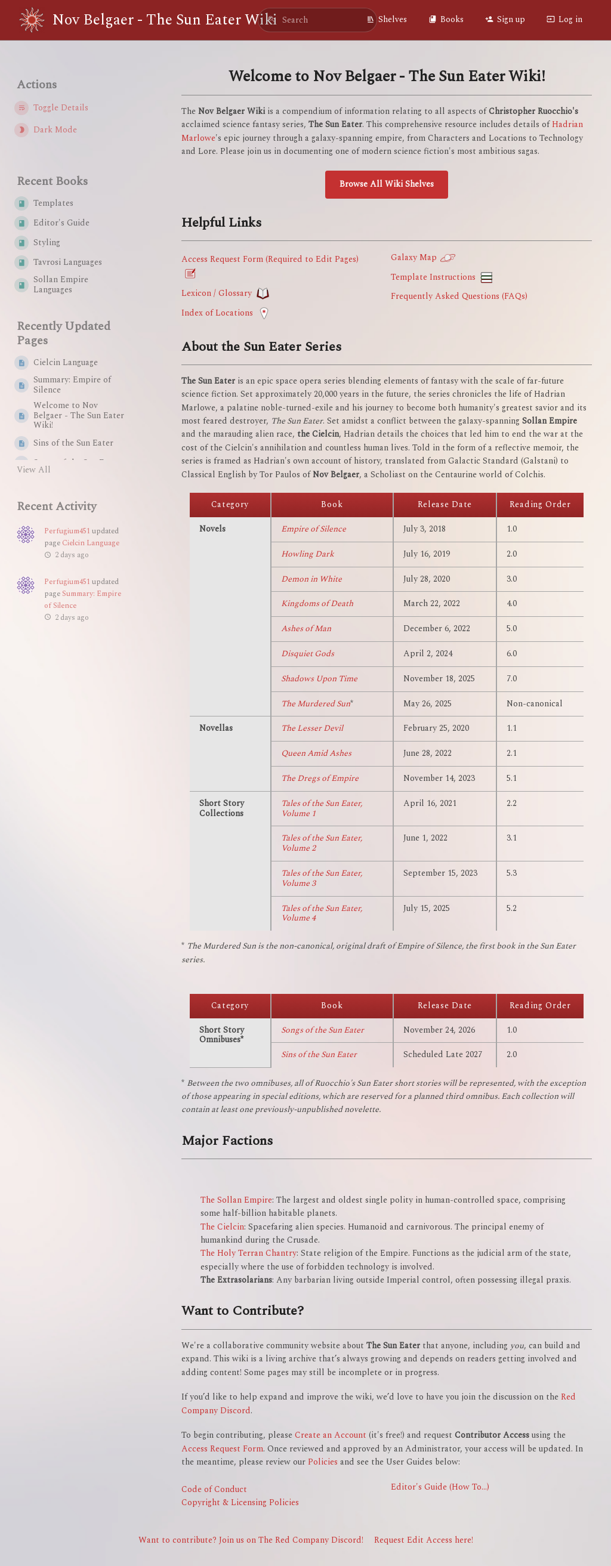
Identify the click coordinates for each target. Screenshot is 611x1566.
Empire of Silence (313, 529)
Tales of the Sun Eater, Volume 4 (321, 913)
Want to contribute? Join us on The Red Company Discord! (250, 1540)
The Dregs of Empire (320, 778)
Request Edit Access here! (423, 1540)
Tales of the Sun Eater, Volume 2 (321, 843)
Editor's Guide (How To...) (440, 1487)
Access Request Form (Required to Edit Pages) (270, 259)
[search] (317, 20)
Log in (564, 19)
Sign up (505, 19)
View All (34, 470)
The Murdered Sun (315, 703)
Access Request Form (222, 1449)
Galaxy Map (414, 257)
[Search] (271, 20)
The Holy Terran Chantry (248, 1253)
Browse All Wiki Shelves (387, 184)
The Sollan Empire (236, 1200)
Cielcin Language (90, 543)
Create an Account (330, 1435)
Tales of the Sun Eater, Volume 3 (321, 878)
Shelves (386, 19)
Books (446, 19)
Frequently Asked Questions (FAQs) (459, 296)
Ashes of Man (306, 628)
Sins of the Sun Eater (319, 1054)
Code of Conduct (214, 1489)
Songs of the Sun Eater (322, 1030)
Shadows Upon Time (319, 678)
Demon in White (311, 579)
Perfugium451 (67, 531)
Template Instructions (433, 277)
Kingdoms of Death (317, 603)
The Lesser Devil (312, 728)
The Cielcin (222, 1227)
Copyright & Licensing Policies (240, 1502)
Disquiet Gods (307, 653)
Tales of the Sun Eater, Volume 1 (321, 808)
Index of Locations (217, 312)
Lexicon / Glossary (216, 292)
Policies (323, 1462)
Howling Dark (307, 554)
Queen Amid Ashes (316, 753)
